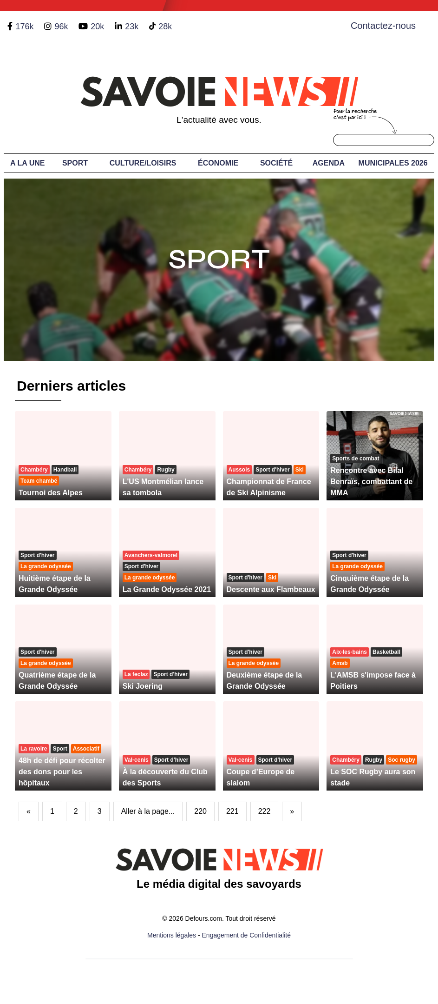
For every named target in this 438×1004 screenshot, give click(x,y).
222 (264, 811)
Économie (218, 163)
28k (165, 26)
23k (131, 26)
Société (276, 163)
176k (24, 26)
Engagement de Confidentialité (246, 935)
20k (97, 26)
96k (61, 26)
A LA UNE (27, 163)
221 (232, 811)
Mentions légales (171, 935)
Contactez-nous (383, 25)
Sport (75, 163)
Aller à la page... (148, 811)
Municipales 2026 (393, 163)
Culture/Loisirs (143, 163)
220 (200, 811)
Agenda (329, 163)
